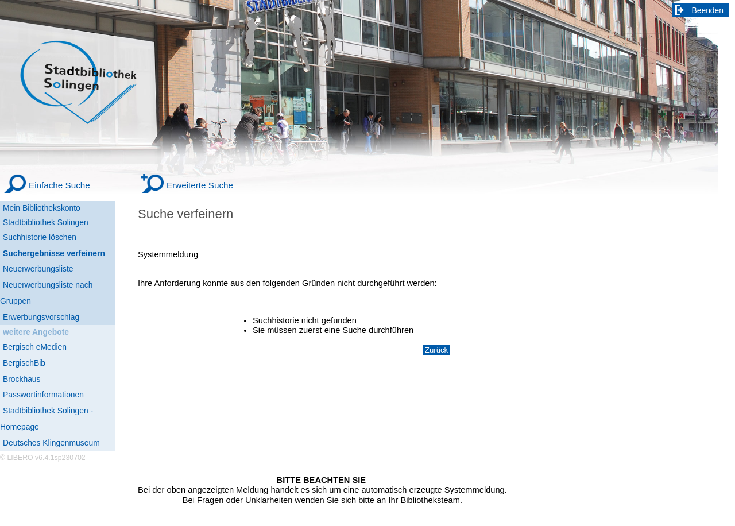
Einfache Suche (59, 185)
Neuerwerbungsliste (38, 268)
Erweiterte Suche (200, 185)
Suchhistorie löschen (39, 237)
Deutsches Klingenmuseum (51, 442)
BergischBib (24, 363)
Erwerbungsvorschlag (41, 317)
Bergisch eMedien (35, 346)
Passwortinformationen (43, 394)
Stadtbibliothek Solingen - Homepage (46, 418)
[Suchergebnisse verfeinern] (57, 254)
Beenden (708, 10)
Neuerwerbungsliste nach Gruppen (46, 292)
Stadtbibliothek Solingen (45, 222)
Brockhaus (21, 379)
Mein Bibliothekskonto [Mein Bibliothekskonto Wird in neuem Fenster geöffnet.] (41, 207)
